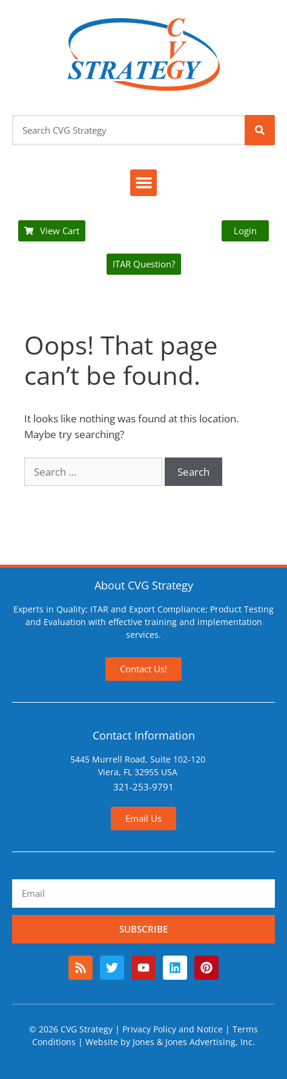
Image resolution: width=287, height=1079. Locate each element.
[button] (143, 182)
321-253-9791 (143, 787)
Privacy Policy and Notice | (177, 1029)
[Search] (260, 130)
